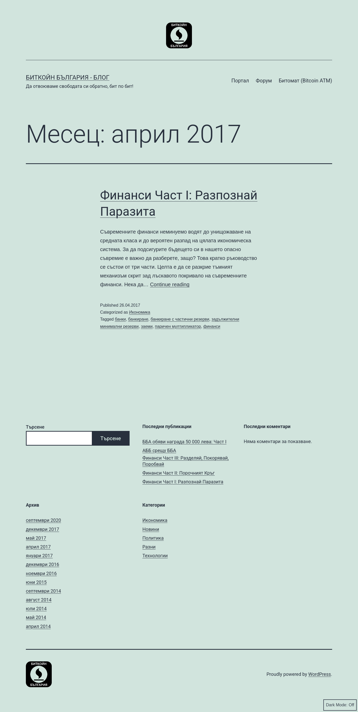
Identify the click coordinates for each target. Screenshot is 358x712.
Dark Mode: (340, 705)
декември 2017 (42, 529)
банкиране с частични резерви (180, 319)
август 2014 (38, 599)
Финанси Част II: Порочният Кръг (179, 473)
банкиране (138, 319)
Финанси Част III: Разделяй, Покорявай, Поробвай (186, 461)
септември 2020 (43, 520)
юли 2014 (36, 608)
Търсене (35, 427)
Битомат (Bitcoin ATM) (305, 81)
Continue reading (169, 284)
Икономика (139, 312)
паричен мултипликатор (178, 326)
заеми (147, 326)
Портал (240, 81)
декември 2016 (42, 564)
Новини (151, 529)
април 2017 (38, 547)
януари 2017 (39, 555)
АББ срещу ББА (159, 450)
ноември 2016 (41, 573)
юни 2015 (36, 582)
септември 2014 (43, 591)
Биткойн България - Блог (67, 77)
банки (120, 319)
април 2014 (38, 626)
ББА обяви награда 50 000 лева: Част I (185, 441)
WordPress (319, 674)
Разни (149, 547)
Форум (264, 81)
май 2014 (36, 617)
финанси (211, 326)
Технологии (155, 555)
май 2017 (36, 538)
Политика (153, 538)
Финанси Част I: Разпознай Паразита (183, 481)
